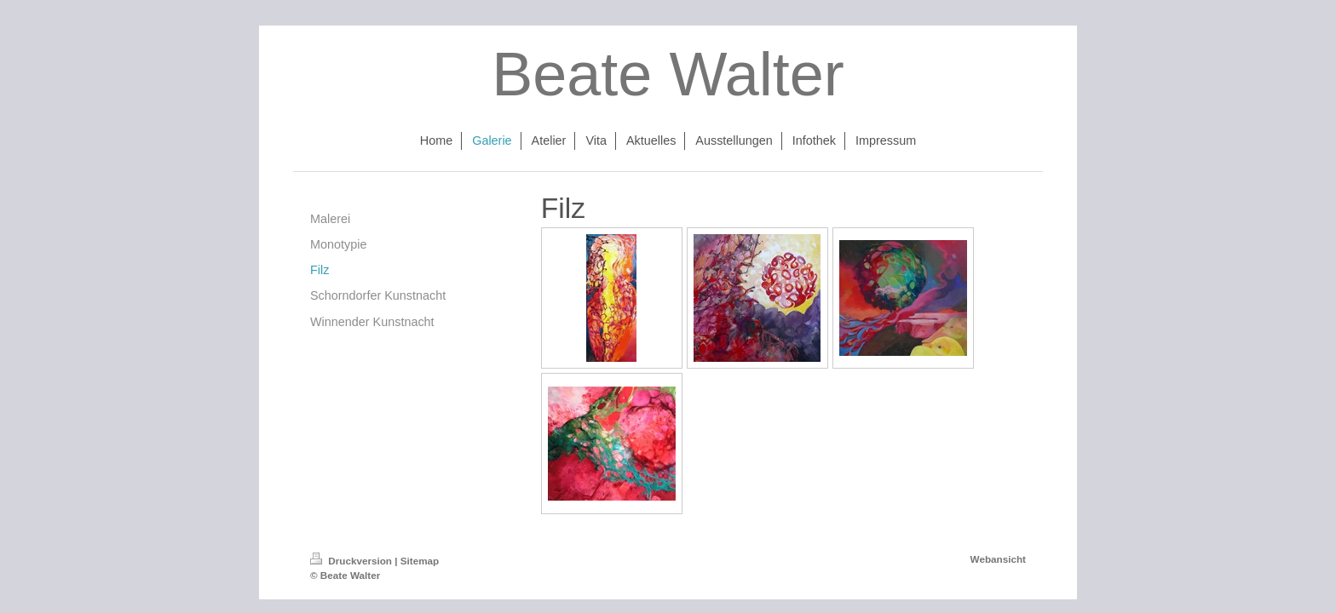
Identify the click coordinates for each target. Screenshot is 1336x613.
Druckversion (352, 560)
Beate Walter (668, 74)
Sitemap (419, 560)
